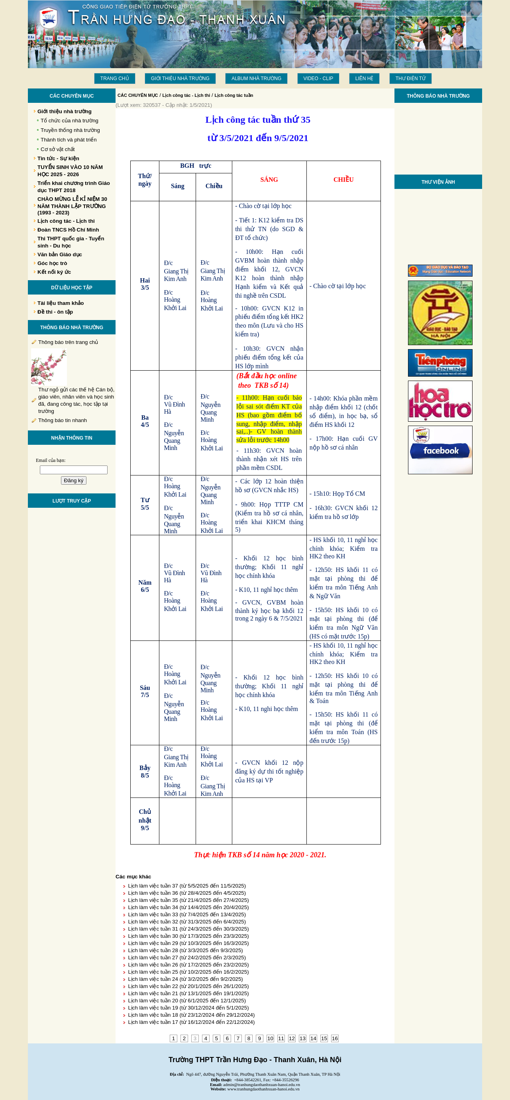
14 (313, 1038)
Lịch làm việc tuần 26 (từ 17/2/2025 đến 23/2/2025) (188, 965)
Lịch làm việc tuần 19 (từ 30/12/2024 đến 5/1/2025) (188, 1008)
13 (303, 1038)
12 (292, 1038)
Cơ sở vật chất (58, 149)
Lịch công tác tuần (233, 95)
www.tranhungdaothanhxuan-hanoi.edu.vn (264, 1089)
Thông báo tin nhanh (62, 420)
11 (281, 1038)
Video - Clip (318, 78)
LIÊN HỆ (364, 78)
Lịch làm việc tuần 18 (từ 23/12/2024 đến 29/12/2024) (191, 1015)
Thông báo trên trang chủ (68, 342)
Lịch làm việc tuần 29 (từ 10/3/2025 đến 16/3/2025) (188, 943)
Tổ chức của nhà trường (69, 121)
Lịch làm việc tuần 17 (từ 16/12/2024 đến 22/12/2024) (191, 1022)
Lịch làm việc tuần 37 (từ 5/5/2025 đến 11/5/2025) (187, 886)
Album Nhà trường (256, 78)
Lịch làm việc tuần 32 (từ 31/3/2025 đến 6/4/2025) (187, 922)
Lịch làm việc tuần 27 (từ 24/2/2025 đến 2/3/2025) (187, 958)
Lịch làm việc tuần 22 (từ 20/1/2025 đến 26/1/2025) (188, 986)
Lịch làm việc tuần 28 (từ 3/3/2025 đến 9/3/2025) (185, 950)
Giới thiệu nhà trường (180, 78)
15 (324, 1038)
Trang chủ (114, 78)
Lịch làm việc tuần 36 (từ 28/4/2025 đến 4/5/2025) (187, 893)
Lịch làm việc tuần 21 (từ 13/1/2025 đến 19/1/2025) (188, 993)
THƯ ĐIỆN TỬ (411, 78)
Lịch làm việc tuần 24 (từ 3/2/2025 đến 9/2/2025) (185, 979)
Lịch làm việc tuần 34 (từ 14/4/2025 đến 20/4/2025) (188, 907)
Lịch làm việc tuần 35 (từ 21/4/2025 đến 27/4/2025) (188, 900)
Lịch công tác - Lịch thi (186, 95)
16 (335, 1038)
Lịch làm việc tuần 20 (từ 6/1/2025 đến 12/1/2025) (187, 1001)
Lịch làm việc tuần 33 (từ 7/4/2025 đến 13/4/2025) (187, 914)
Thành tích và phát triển (69, 140)
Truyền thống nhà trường (70, 130)
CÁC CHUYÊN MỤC (138, 95)
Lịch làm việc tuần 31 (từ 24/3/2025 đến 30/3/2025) (188, 929)
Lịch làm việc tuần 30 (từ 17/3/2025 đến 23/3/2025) (188, 936)
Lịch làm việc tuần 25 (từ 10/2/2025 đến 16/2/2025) (188, 972)
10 (270, 1038)
